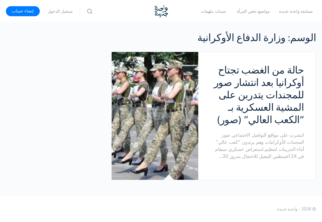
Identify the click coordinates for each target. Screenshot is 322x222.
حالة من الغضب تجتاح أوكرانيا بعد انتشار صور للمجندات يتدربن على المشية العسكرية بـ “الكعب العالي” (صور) (259, 94)
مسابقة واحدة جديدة (296, 11)
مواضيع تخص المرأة (253, 11)
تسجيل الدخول (60, 11)
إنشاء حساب (23, 11)
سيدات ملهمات (213, 11)
